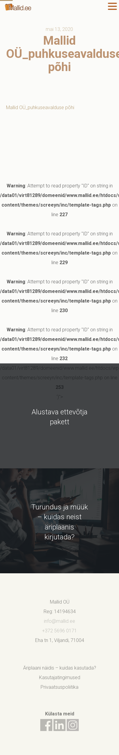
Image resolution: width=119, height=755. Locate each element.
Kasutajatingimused (59, 677)
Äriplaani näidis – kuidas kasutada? (59, 668)
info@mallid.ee (59, 621)
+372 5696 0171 (59, 631)
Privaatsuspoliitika (59, 687)
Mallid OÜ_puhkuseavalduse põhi (40, 107)
